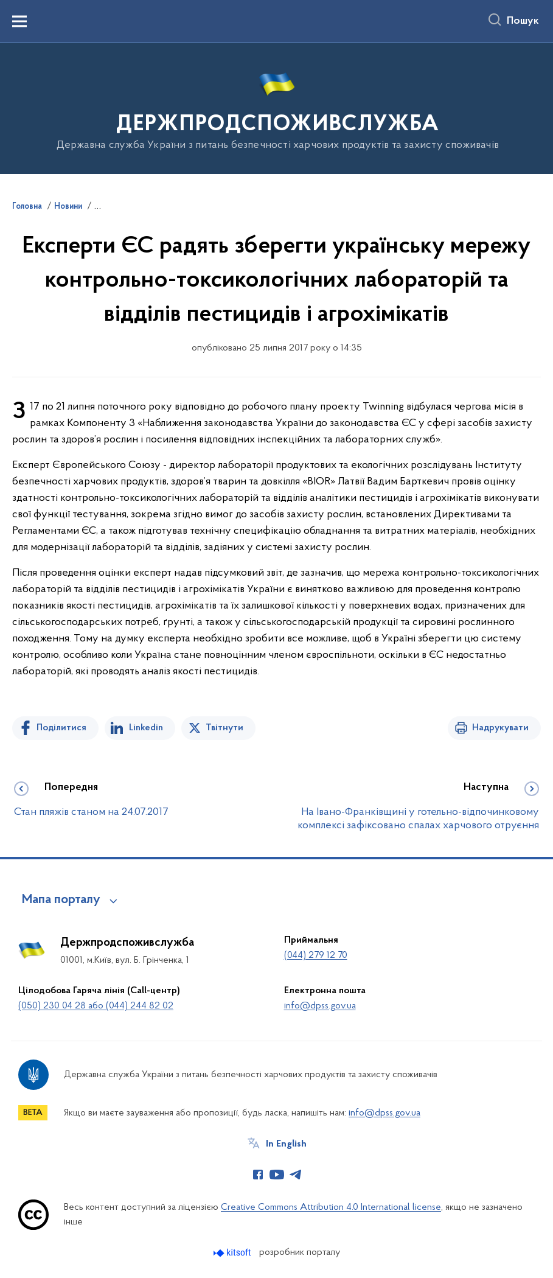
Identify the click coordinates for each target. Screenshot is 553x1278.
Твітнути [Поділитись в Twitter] (224, 728)
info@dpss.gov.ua (320, 1006)
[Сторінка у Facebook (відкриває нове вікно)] (258, 1174)
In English (286, 1144)
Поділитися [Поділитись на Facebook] (61, 728)
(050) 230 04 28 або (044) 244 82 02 (95, 1006)
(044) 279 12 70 (315, 955)
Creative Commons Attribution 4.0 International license (331, 1207)
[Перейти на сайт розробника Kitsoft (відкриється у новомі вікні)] (233, 1252)
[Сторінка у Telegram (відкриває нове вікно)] (295, 1174)
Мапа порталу (61, 900)
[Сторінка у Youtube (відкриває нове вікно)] (277, 1174)
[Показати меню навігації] (19, 21)
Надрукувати (500, 728)
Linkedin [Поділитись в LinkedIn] (146, 728)
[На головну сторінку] (276, 107)
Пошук (523, 21)
